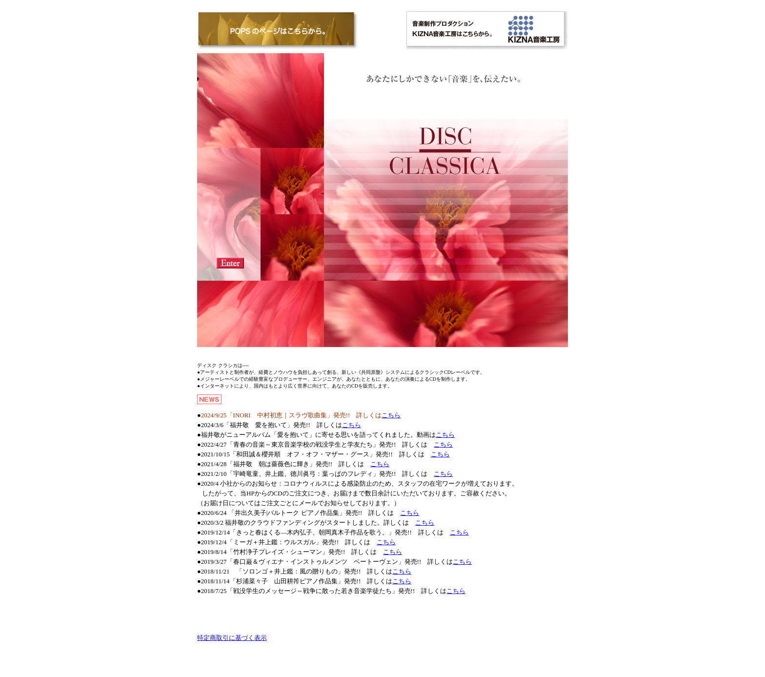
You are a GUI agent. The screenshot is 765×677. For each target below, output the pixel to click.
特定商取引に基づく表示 (232, 637)
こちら (391, 415)
